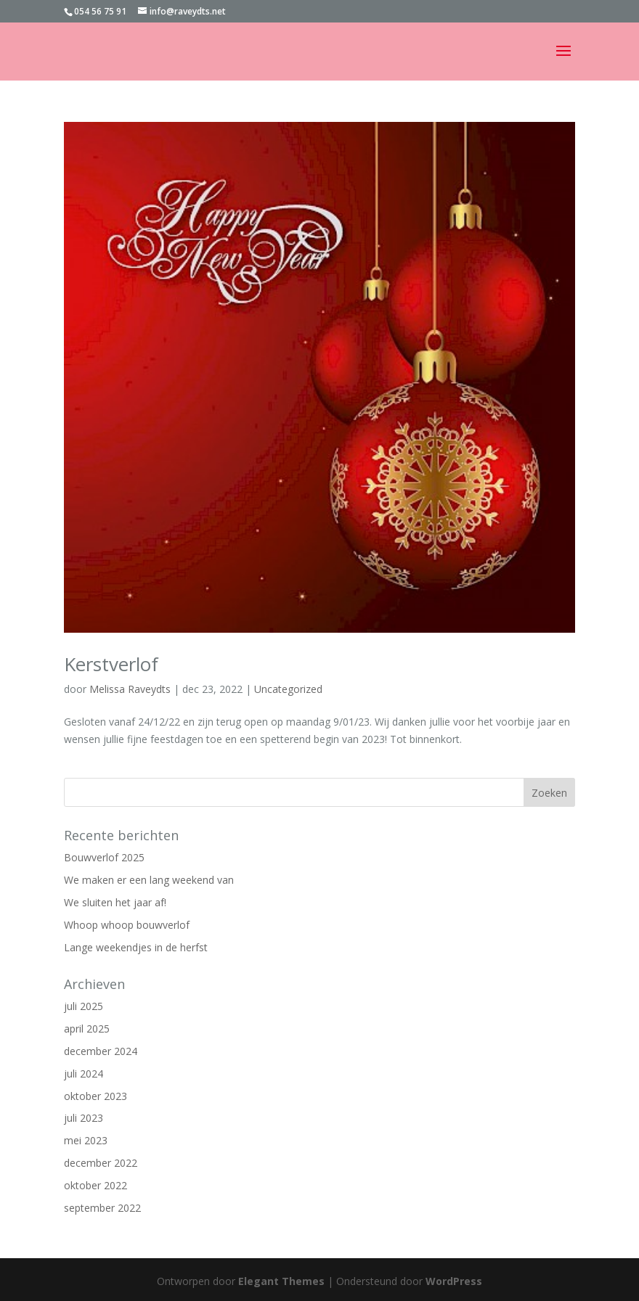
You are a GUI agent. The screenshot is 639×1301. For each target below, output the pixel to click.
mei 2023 (85, 1140)
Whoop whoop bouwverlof (127, 925)
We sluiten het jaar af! (115, 902)
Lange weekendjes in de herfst (136, 947)
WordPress (454, 1281)
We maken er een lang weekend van (149, 880)
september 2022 (102, 1208)
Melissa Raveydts (130, 689)
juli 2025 (83, 1006)
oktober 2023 (95, 1096)
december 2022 (100, 1163)
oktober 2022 (95, 1185)
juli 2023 (83, 1118)
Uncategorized (288, 689)
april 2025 (87, 1028)
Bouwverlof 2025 (104, 857)
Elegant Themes (281, 1281)
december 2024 (100, 1051)
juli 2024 (83, 1073)
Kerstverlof (111, 664)
